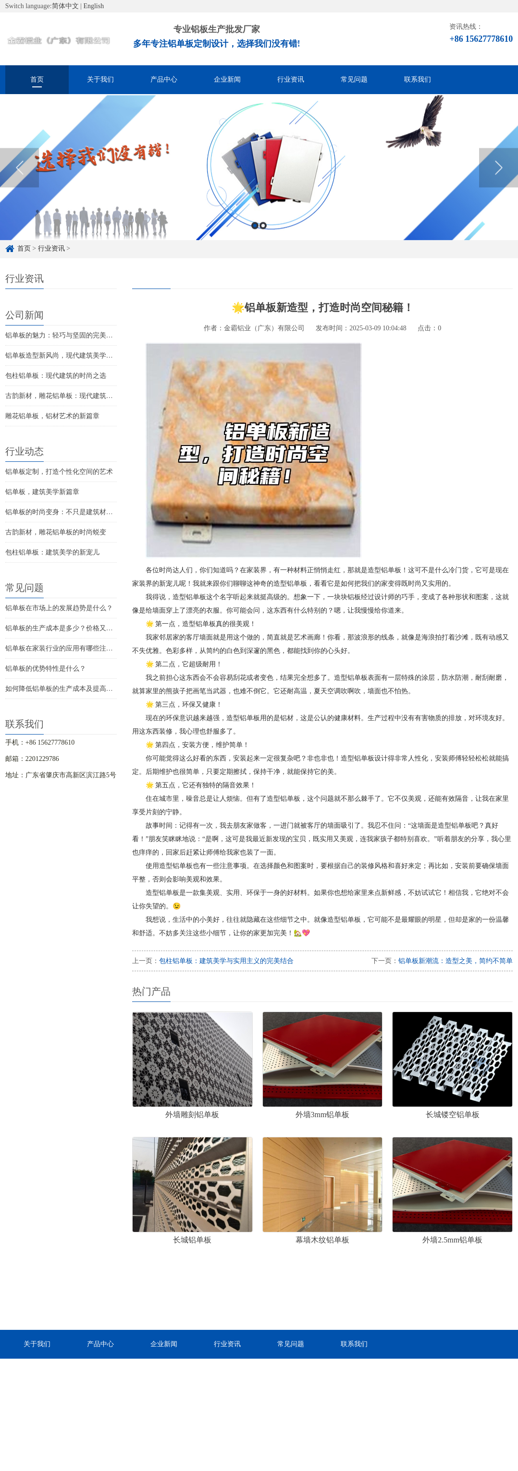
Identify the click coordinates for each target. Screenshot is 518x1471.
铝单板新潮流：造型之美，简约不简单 (455, 961)
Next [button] (498, 177)
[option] (259, 177)
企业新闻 (227, 79)
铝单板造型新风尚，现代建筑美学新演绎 (65, 355)
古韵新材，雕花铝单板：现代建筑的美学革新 (72, 395)
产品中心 (163, 79)
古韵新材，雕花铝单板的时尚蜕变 (55, 532)
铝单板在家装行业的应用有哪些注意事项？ (69, 648)
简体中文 (65, 6)
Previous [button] (19, 177)
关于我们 (100, 79)
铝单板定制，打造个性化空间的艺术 (59, 471)
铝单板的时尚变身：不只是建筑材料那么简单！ (76, 512)
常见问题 (354, 79)
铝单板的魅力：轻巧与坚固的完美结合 (62, 335)
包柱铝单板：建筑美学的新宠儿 (52, 552)
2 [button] (263, 235)
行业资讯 (290, 79)
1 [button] (255, 235)
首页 (37, 79)
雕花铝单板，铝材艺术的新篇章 (52, 416)
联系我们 (417, 79)
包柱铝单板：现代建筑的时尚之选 (55, 375)
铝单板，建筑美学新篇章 (42, 491)
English (93, 6)
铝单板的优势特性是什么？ (45, 668)
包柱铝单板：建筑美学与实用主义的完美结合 (226, 961)
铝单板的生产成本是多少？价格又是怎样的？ (72, 628)
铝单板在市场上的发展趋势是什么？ (59, 608)
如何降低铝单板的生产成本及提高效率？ (65, 688)
